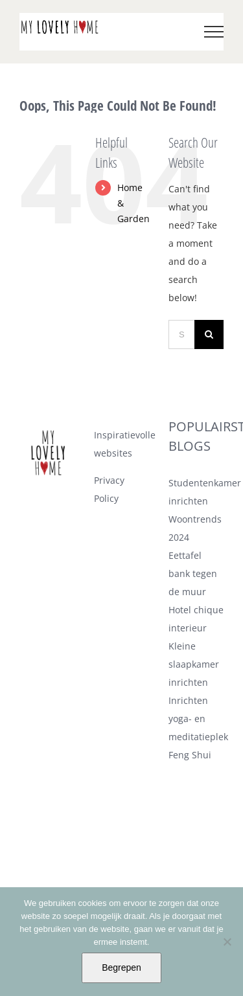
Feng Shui (189, 755)
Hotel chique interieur (196, 619)
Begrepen (121, 967)
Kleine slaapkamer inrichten (193, 664)
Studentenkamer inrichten (196, 492)
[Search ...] (181, 334)
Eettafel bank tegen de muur (192, 573)
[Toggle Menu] (214, 32)
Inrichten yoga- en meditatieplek (196, 718)
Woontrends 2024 (195, 528)
